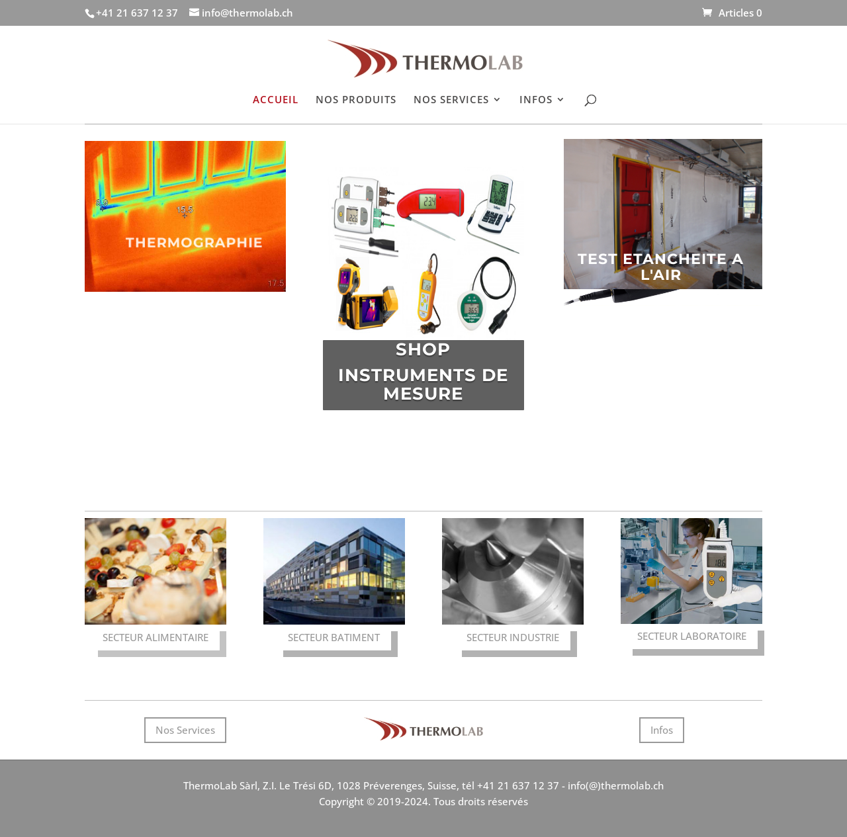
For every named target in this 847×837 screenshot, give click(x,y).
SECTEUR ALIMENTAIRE (155, 637)
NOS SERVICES (451, 100)
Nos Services (185, 729)
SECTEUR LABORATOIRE (691, 635)
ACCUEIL (275, 100)
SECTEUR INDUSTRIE (513, 637)
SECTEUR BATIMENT (334, 637)
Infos (661, 729)
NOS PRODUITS (356, 100)
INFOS (536, 100)
